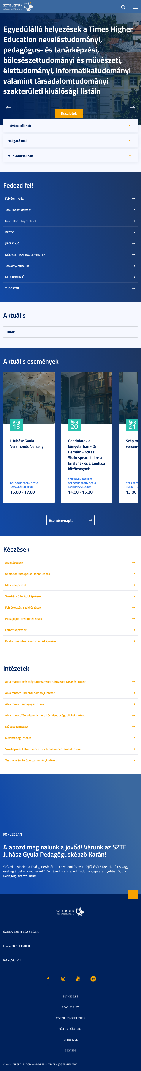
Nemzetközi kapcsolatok (20, 221)
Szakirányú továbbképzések (23, 596)
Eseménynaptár (62, 520)
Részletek (69, 113)
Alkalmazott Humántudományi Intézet (30, 693)
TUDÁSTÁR (12, 288)
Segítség (70, 1050)
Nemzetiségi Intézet (18, 738)
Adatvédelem (70, 1007)
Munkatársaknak (20, 155)
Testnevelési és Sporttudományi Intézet (31, 760)
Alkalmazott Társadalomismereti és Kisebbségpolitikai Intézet (45, 715)
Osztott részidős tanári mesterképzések (30, 641)
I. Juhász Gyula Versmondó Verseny (27, 443)
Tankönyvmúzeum (17, 266)
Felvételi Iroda (14, 198)
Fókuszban (12, 834)
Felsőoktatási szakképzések (23, 607)
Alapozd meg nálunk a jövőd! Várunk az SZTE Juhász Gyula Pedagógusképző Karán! (65, 850)
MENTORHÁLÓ (14, 277)
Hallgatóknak (17, 140)
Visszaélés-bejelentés (70, 1018)
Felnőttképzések (16, 630)
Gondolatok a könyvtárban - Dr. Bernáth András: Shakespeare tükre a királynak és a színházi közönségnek (86, 455)
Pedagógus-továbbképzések (23, 619)
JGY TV (9, 232)
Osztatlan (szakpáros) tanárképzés (27, 574)
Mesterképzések (16, 585)
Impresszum (70, 1039)
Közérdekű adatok (70, 1029)
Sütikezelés (70, 996)
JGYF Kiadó (12, 243)
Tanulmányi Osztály (18, 210)
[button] (8, 108)
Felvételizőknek (19, 125)
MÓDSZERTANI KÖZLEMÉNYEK (25, 254)
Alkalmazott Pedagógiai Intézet (25, 704)
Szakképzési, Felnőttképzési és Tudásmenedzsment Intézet (43, 749)
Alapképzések (14, 562)
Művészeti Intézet (16, 726)
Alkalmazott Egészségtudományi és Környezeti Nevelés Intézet (45, 682)
